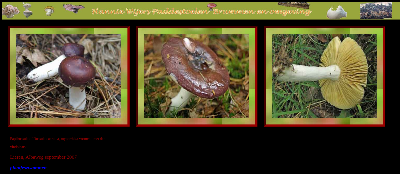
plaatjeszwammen (28, 167)
